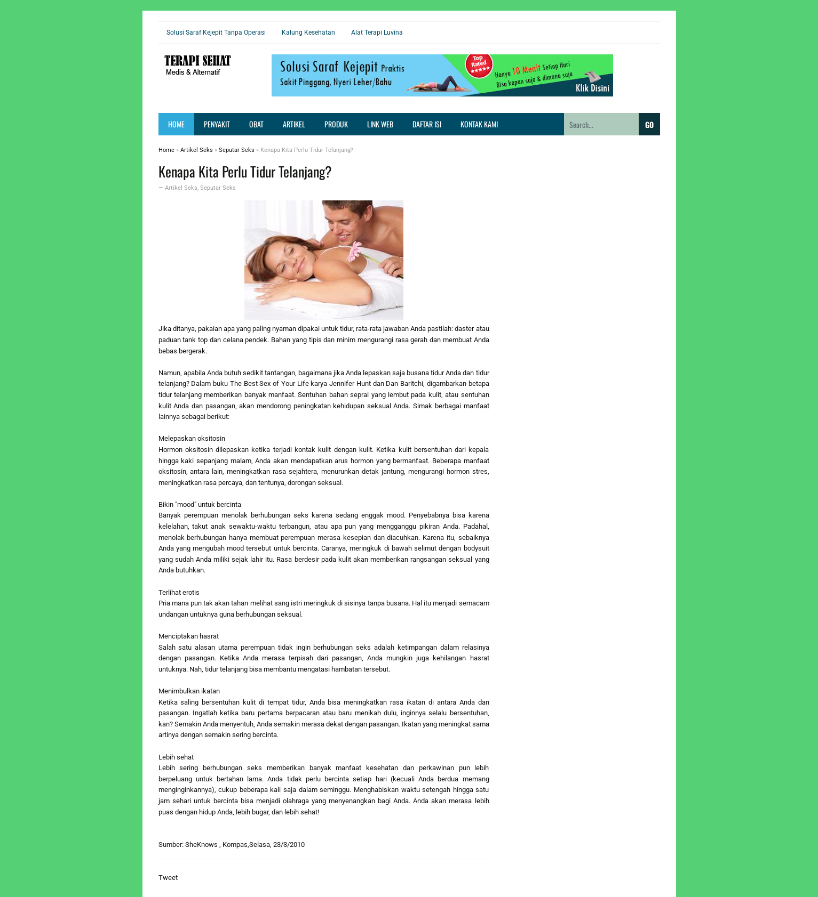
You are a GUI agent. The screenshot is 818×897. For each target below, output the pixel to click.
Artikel (294, 124)
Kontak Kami (479, 124)
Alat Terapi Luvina (377, 32)
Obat (256, 124)
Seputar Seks (218, 187)
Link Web (380, 124)
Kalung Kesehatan (308, 32)
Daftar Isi (426, 124)
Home (176, 124)
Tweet (168, 878)
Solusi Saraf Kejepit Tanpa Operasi (216, 32)
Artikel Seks (181, 187)
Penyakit (217, 124)
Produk (336, 124)
